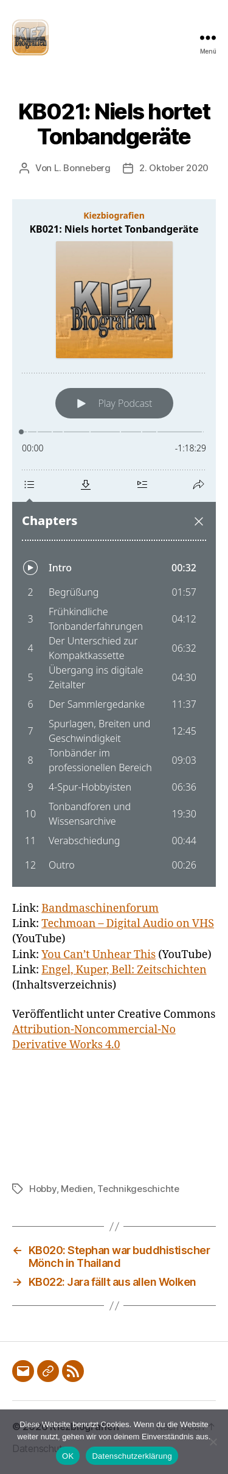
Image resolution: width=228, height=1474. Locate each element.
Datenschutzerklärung (131, 1456)
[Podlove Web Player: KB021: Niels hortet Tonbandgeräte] (114, 543)
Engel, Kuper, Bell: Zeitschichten (123, 970)
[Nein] (213, 1442)
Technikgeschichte (138, 1188)
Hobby (43, 1188)
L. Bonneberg (82, 168)
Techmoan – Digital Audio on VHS (127, 924)
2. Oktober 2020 (174, 168)
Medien (76, 1188)
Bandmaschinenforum (100, 908)
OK (68, 1456)
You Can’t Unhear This (98, 955)
